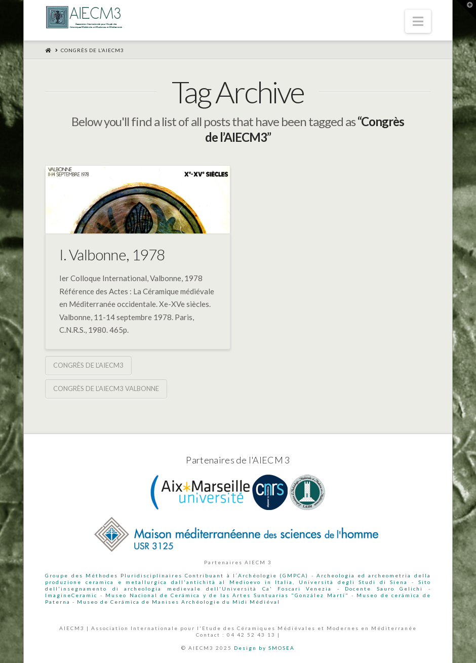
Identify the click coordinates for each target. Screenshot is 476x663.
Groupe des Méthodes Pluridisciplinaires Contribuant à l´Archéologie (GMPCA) (176, 575)
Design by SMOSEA (264, 648)
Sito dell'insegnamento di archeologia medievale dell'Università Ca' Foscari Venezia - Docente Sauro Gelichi (237, 585)
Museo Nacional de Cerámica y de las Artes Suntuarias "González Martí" (226, 595)
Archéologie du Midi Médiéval (230, 602)
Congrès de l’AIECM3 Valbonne (106, 388)
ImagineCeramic (71, 595)
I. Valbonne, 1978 (112, 254)
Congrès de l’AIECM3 (88, 365)
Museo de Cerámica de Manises (128, 602)
